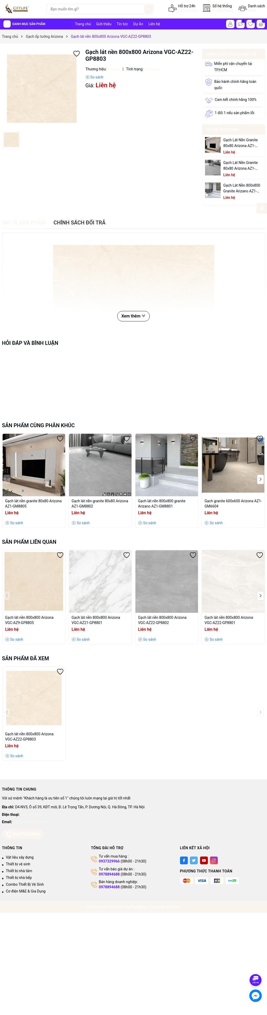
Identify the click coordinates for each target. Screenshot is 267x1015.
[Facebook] (184, 860)
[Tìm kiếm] (148, 9)
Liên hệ (154, 24)
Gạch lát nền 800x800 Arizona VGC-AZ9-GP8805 (29, 620)
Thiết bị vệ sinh (18, 864)
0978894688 (109, 874)
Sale (252, 10)
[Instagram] (214, 860)
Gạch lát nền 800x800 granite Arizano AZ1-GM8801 (241, 188)
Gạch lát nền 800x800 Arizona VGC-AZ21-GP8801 (96, 620)
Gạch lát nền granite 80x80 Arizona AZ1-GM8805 (240, 143)
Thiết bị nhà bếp (19, 878)
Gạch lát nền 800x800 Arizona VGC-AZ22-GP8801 (228, 620)
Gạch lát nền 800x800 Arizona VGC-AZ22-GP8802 (162, 620)
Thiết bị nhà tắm (19, 871)
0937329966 (187, 11)
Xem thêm (133, 316)
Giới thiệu (103, 24)
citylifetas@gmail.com (31, 822)
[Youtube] (204, 860)
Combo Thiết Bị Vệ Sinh (25, 884)
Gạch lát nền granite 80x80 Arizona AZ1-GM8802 (240, 166)
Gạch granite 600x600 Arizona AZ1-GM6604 (233, 503)
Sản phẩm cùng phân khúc (38, 425)
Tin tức (122, 24)
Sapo (176, 907)
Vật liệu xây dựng (20, 857)
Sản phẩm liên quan (29, 542)
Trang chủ (83, 24)
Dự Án (138, 24)
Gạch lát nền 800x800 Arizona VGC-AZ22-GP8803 (29, 736)
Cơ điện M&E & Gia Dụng (26, 891)
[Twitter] (194, 860)
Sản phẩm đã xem (25, 658)
